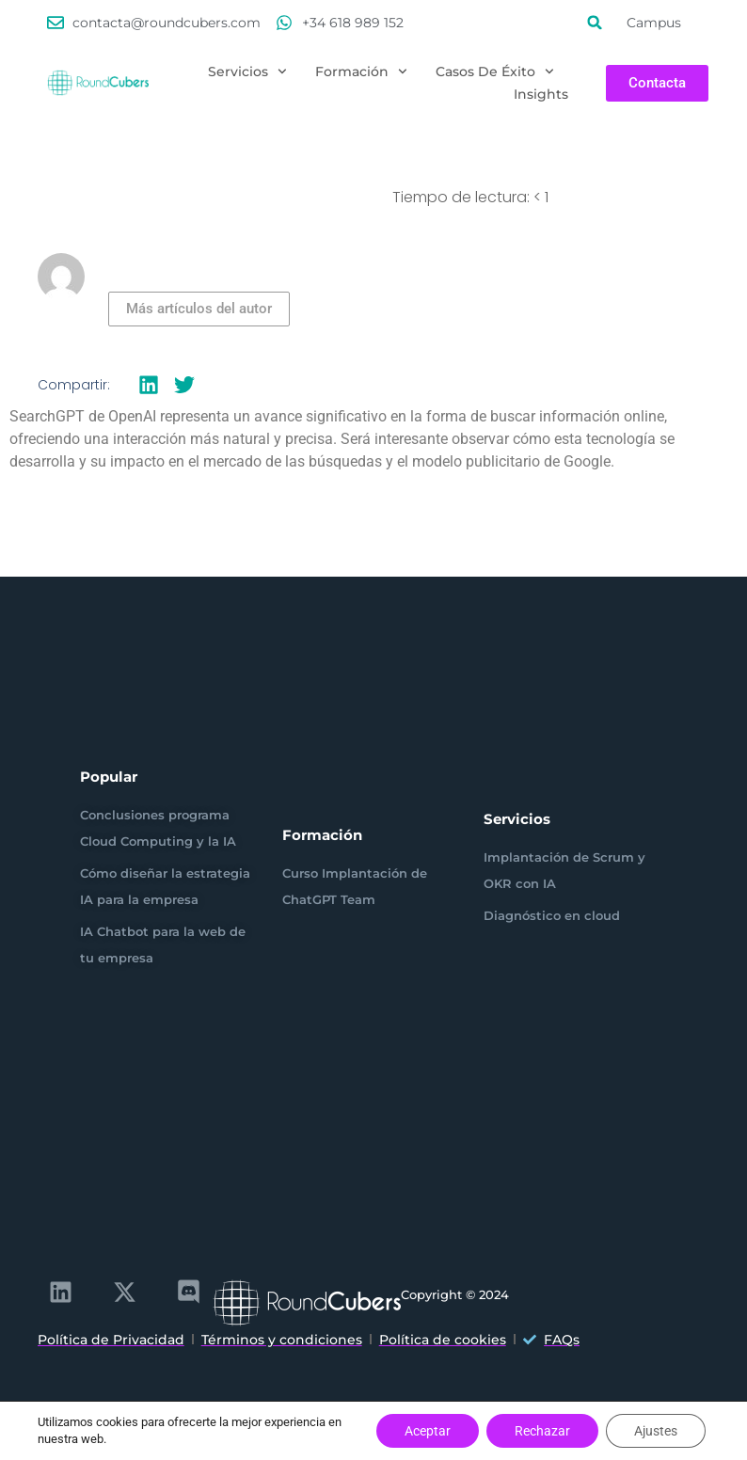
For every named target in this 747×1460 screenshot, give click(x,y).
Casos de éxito (495, 71)
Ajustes (655, 1430)
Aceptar (428, 1430)
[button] (594, 22)
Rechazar (542, 1430)
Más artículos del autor (199, 308)
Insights (541, 94)
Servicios (247, 71)
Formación (361, 71)
